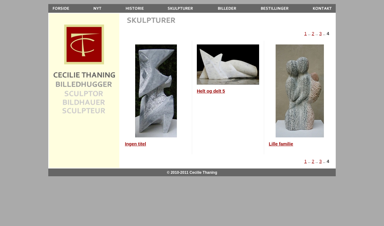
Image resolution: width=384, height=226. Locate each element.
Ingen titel (135, 143)
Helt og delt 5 (211, 91)
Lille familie (281, 143)
